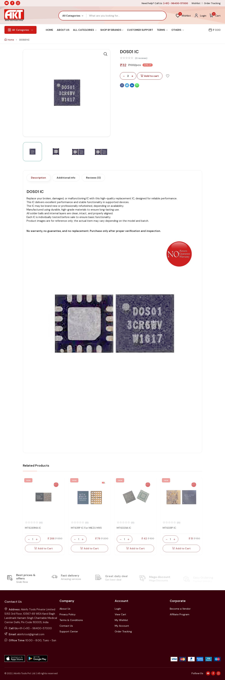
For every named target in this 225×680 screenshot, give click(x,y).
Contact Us (66, 625)
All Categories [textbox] (71, 15)
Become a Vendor (180, 608)
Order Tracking (212, 3)
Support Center (69, 631)
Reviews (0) (93, 177)
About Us (63, 29)
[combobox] (72, 15)
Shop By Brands (111, 29)
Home (49, 29)
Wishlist (196, 3)
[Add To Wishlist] (167, 75)
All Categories (85, 29)
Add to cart (150, 76)
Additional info (66, 177)
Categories (20, 30)
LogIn (118, 608)
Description (38, 177)
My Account (122, 625)
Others (177, 29)
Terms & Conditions (71, 620)
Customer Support (140, 29)
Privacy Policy (68, 614)
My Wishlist (121, 620)
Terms (162, 29)
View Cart (120, 614)
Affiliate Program (179, 614)
